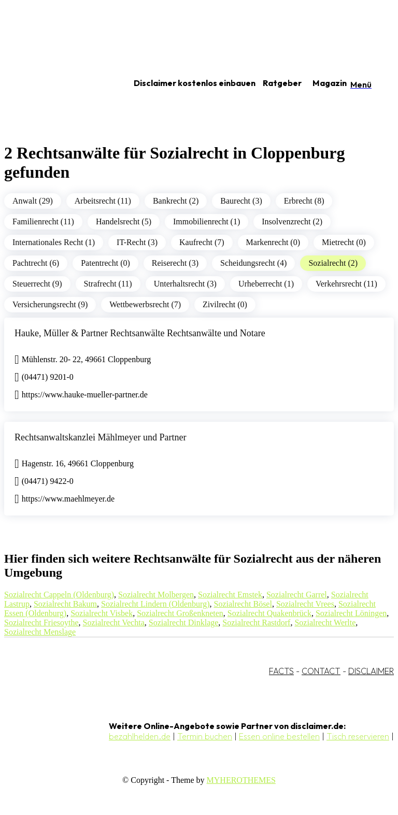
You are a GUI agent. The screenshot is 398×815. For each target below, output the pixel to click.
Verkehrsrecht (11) (346, 283)
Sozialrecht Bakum (65, 603)
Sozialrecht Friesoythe (41, 622)
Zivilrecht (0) (225, 304)
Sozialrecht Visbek (101, 613)
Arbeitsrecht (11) (103, 200)
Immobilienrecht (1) (206, 221)
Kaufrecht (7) (201, 242)
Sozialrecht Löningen (351, 613)
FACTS (281, 671)
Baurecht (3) (241, 200)
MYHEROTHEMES (241, 780)
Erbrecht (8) (304, 200)
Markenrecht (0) (273, 242)
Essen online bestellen (279, 736)
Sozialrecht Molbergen (156, 594)
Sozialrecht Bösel (243, 603)
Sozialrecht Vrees (305, 603)
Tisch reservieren (357, 736)
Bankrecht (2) (175, 200)
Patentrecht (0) (105, 263)
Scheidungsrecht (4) (253, 263)
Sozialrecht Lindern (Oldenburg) (155, 603)
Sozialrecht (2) (333, 263)
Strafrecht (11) (108, 283)
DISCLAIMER (371, 671)
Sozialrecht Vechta (114, 622)
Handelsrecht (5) (123, 221)
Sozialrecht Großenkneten (180, 613)
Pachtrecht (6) (35, 263)
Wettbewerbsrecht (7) (145, 304)
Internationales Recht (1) (53, 242)
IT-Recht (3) (137, 242)
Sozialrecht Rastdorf (256, 622)
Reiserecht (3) (175, 263)
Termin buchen (204, 736)
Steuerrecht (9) (37, 283)
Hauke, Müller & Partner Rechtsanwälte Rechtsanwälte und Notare (140, 333)
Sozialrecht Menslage (40, 631)
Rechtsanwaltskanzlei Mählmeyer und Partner (100, 437)
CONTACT (321, 671)
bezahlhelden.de (139, 736)
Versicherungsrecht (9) (50, 304)
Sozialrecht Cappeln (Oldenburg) (59, 594)
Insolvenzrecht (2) (292, 221)
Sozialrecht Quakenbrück (269, 613)
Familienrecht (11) (43, 221)
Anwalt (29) (32, 200)
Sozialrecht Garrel (296, 594)
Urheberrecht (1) (266, 283)
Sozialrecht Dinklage (184, 622)
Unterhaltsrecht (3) (185, 283)
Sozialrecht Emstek (230, 594)
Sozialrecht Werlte (325, 622)
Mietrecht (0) (344, 242)
